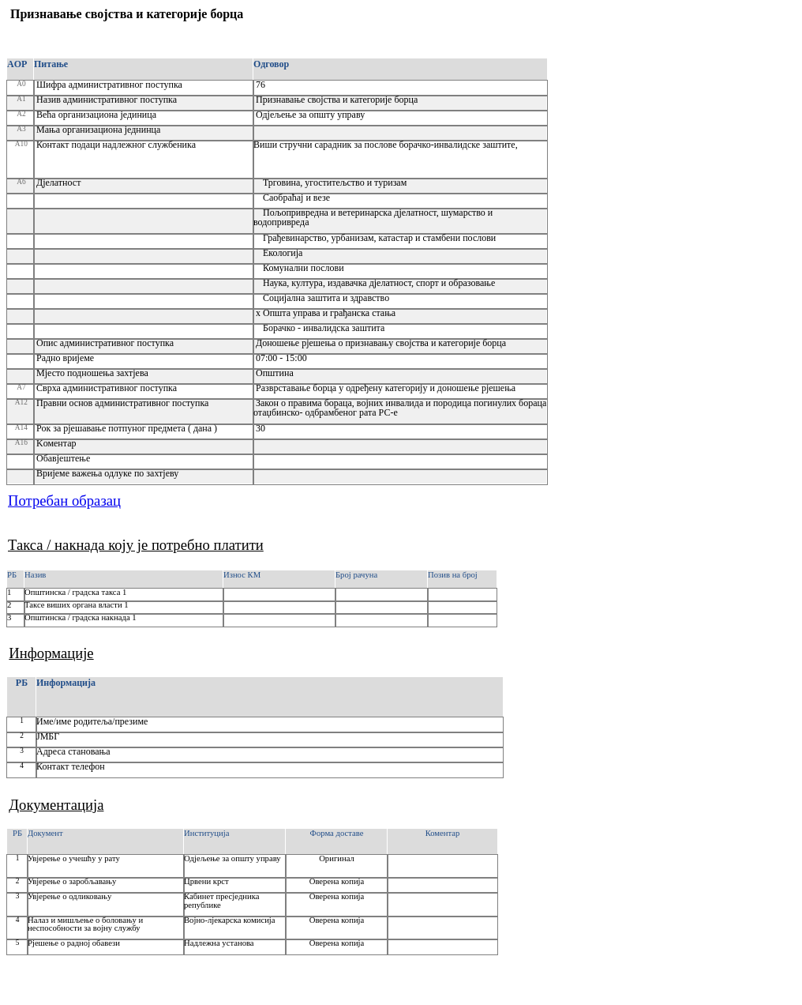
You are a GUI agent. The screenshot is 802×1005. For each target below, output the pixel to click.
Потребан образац (64, 500)
